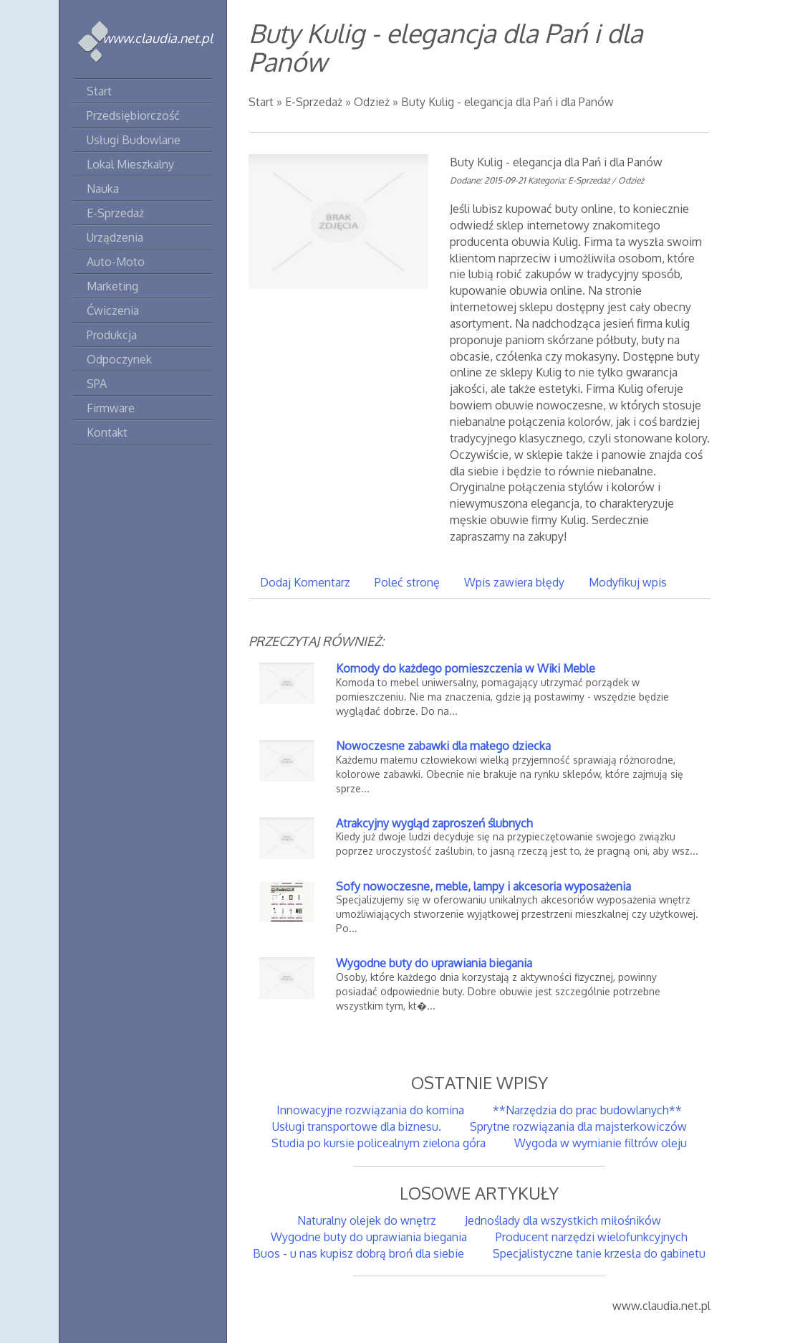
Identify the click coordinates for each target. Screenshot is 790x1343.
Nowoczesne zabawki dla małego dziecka (443, 746)
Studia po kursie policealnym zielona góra (378, 1143)
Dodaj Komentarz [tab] (305, 582)
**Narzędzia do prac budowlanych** (587, 1110)
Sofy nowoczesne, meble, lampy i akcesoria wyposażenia (483, 886)
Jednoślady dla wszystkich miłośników (563, 1220)
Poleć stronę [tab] (407, 582)
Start (261, 102)
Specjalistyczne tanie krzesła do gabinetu (599, 1253)
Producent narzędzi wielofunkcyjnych (592, 1237)
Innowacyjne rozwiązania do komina (370, 1110)
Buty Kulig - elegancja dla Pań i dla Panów (507, 102)
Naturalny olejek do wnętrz (366, 1220)
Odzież (372, 102)
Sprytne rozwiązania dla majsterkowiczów (578, 1126)
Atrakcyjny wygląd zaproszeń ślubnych (434, 823)
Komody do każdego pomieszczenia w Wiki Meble (465, 668)
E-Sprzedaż (313, 102)
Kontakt (107, 432)
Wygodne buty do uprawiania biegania (434, 963)
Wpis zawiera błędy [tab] (514, 582)
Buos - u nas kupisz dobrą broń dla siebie (358, 1253)
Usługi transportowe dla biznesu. (356, 1126)
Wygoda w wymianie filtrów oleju (600, 1143)
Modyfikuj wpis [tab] (628, 582)
